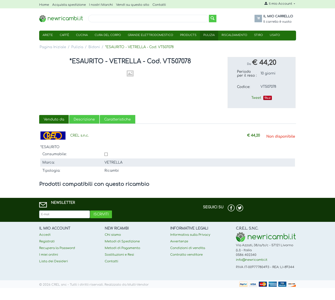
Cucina (82, 35)
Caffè (64, 35)
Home (44, 5)
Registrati (47, 241)
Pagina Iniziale (53, 47)
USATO (275, 35)
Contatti (159, 5)
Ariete (48, 35)
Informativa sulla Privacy (190, 235)
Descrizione (84, 119)
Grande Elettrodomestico (150, 35)
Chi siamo (113, 235)
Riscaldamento (234, 35)
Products (188, 35)
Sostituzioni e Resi (119, 255)
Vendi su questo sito (132, 5)
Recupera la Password (57, 248)
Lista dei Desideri (53, 261)
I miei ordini (48, 255)
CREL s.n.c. (79, 135)
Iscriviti (101, 214)
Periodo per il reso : (247, 74)
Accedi (45, 235)
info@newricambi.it (251, 260)
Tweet (256, 98)
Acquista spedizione (69, 5)
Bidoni (94, 47)
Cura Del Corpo (108, 35)
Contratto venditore (186, 255)
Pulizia (209, 35)
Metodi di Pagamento (122, 248)
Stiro (258, 35)
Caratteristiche (117, 119)
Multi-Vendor (138, 285)
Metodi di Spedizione (122, 241)
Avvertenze (179, 241)
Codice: (243, 87)
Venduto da (54, 119)
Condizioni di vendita (187, 248)
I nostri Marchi (101, 5)
